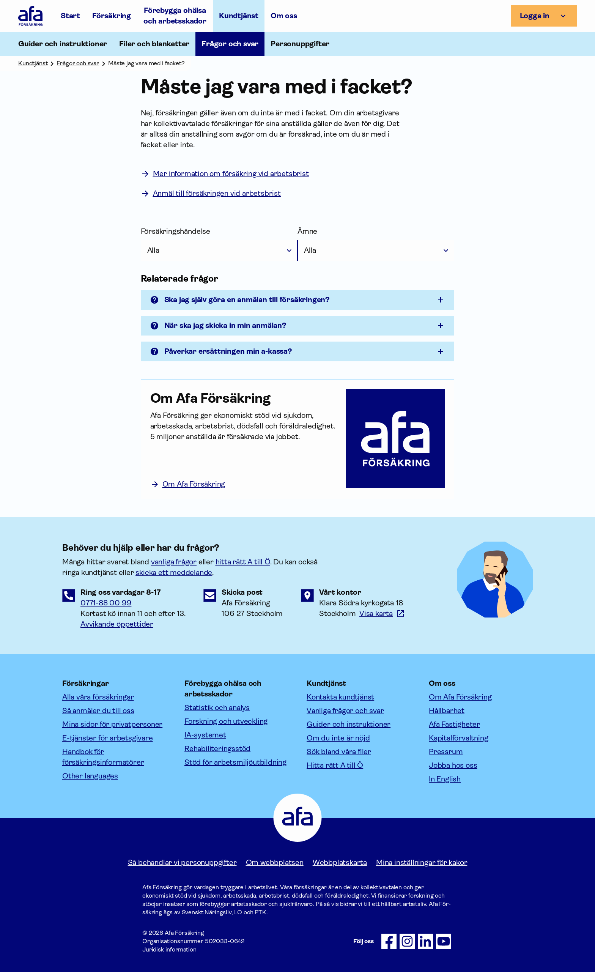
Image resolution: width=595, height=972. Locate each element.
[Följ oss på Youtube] (443, 941)
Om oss (284, 15)
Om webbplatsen (275, 862)
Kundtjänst (238, 15)
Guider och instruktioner (348, 724)
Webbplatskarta (340, 862)
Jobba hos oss (453, 765)
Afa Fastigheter (454, 724)
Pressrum (446, 751)
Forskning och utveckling (226, 721)
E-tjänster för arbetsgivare (107, 738)
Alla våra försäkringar (98, 697)
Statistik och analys (217, 707)
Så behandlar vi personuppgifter (182, 862)
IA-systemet (205, 735)
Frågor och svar (229, 43)
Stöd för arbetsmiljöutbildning (235, 762)
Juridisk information (169, 949)
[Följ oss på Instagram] (407, 941)
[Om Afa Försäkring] (243, 398)
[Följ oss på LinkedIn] (425, 941)
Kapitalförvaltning (458, 738)
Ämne (307, 231)
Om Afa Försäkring (460, 697)
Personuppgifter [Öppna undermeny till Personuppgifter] (300, 43)
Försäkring (111, 15)
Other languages (90, 776)
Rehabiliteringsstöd (217, 748)
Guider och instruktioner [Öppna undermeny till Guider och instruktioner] (62, 43)
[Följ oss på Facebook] (389, 941)
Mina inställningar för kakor (421, 862)
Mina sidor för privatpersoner (112, 724)
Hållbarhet (446, 710)
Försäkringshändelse (175, 231)
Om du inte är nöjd (338, 738)
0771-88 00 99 (105, 603)
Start (70, 15)
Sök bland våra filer (339, 751)
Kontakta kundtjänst (340, 697)
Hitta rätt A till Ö (335, 765)
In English (445, 779)
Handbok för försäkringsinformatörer (103, 757)
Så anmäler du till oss (98, 710)
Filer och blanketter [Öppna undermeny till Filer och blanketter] (154, 43)
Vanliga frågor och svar (345, 710)
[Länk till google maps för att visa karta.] (382, 613)
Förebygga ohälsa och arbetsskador (174, 15)
